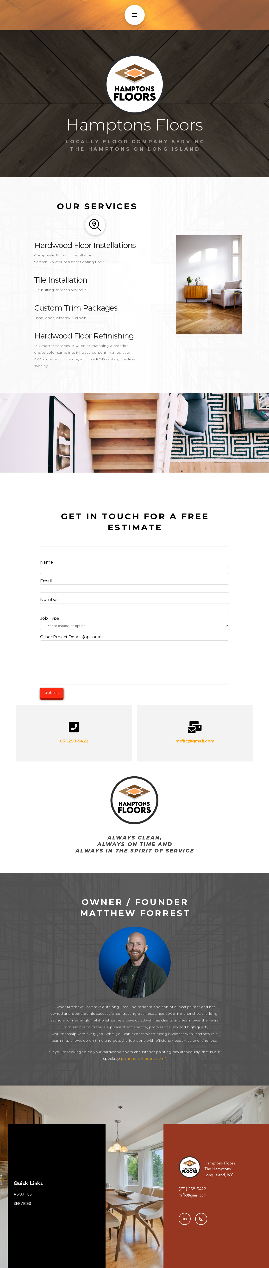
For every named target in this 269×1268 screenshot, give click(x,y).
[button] (135, 15)
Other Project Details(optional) (134, 640)
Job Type (134, 622)
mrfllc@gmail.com (194, 741)
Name (134, 566)
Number (134, 603)
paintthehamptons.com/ (143, 1058)
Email (134, 585)
